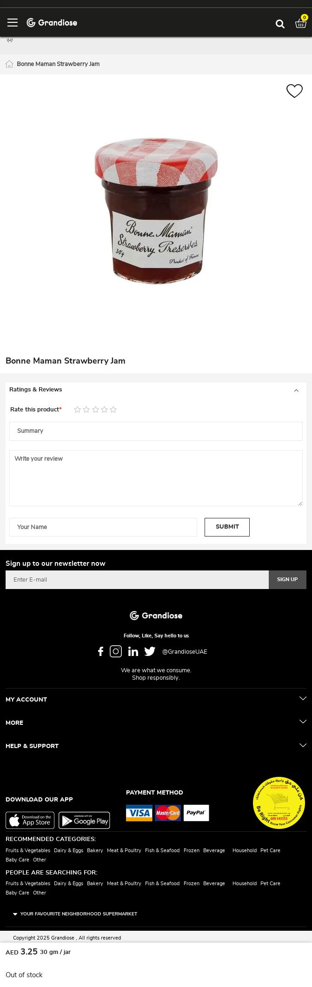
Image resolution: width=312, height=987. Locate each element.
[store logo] (52, 22)
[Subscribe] (287, 579)
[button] (294, 92)
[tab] (156, 390)
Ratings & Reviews (35, 390)
